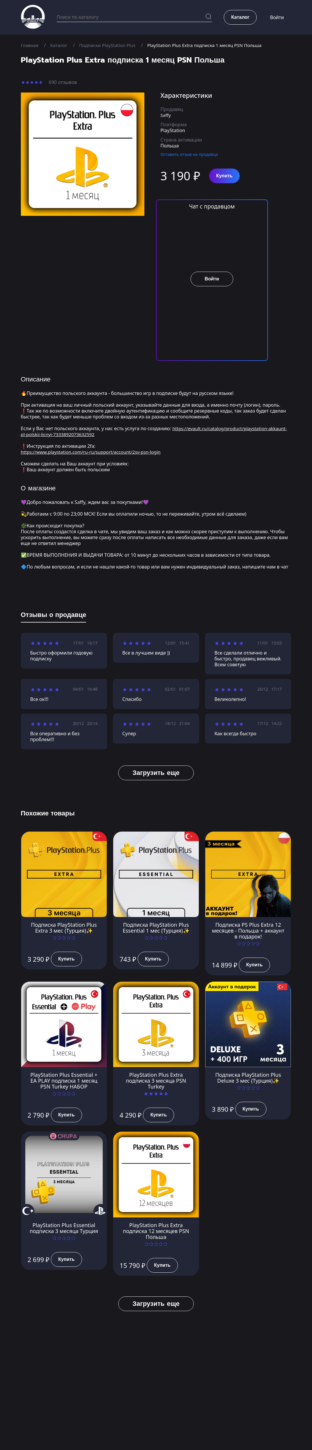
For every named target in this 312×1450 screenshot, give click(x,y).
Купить (224, 175)
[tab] (53, 616)
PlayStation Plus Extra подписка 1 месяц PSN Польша (211, 45)
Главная (30, 45)
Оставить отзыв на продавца (189, 154)
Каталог (60, 45)
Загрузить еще (155, 773)
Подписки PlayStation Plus (110, 45)
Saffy (166, 115)
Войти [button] (277, 17)
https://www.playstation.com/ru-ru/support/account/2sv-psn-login (94, 452)
